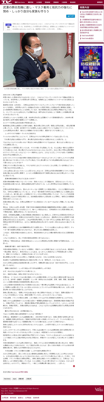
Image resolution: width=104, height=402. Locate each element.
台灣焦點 (28, 398)
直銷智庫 (36, 398)
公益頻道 (64, 2)
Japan (14, 379)
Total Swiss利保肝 (88, 35)
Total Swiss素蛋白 (88, 38)
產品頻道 (72, 2)
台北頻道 (39, 2)
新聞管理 (99, 2)
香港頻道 (47, 2)
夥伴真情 (13, 398)
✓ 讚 (70, 16)
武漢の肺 (21, 379)
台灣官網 (5, 398)
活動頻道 (56, 2)
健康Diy (20, 398)
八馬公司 (28, 379)
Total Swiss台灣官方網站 (19, 372)
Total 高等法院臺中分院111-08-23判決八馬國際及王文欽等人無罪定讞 (91, 14)
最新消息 (30, 2)
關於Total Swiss (20, 2)
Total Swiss (7, 379)
